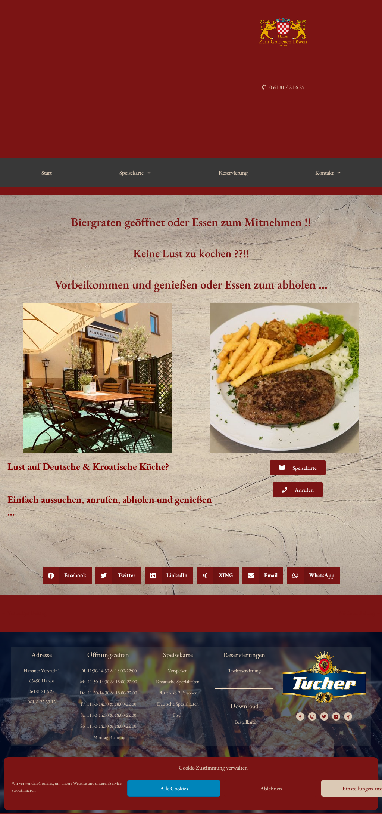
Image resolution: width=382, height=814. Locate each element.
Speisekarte (135, 173)
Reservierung (233, 172)
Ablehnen (271, 788)
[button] (67, 575)
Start (46, 172)
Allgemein (22, 191)
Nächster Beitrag (359, 613)
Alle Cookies (174, 788)
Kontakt (328, 173)
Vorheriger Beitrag (24, 613)
